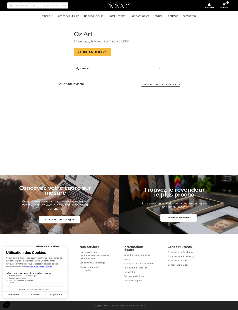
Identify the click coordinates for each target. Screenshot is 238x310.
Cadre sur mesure (68, 16)
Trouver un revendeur (178, 217)
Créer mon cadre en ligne (59, 219)
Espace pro (189, 16)
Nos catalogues (140, 16)
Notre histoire (117, 16)
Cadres (47, 16)
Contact (173, 16)
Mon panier (224, 5)
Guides (159, 16)
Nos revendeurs (93, 16)
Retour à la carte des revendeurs (161, 84)
